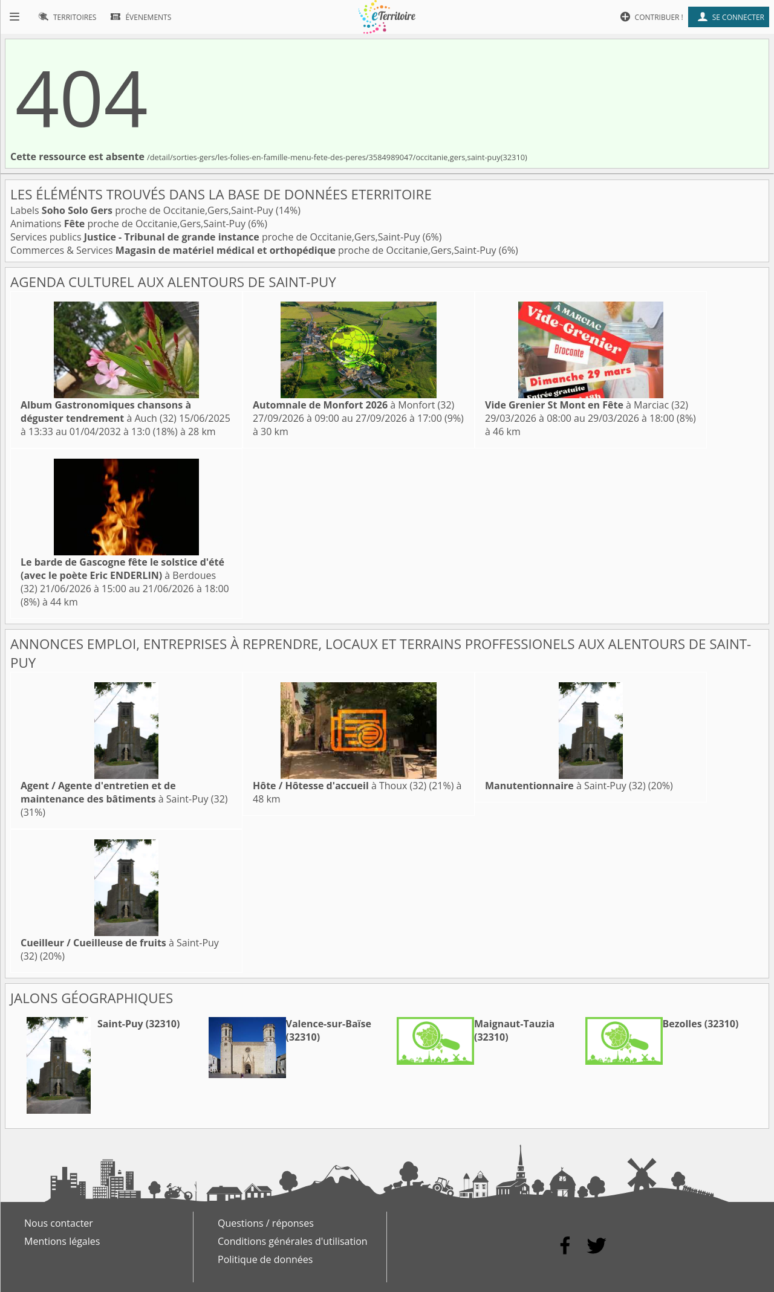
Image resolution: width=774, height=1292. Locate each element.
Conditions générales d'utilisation (293, 1241)
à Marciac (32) (586, 405)
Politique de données (265, 1259)
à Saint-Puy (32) (124, 792)
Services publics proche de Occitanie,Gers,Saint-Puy (216, 237)
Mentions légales (62, 1241)
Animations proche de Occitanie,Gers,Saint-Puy (129, 223)
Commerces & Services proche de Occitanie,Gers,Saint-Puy (254, 250)
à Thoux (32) (339, 785)
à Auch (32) (106, 411)
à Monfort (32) (353, 405)
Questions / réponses (266, 1223)
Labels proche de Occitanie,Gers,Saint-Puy (143, 210)
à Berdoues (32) (122, 575)
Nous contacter (58, 1223)
